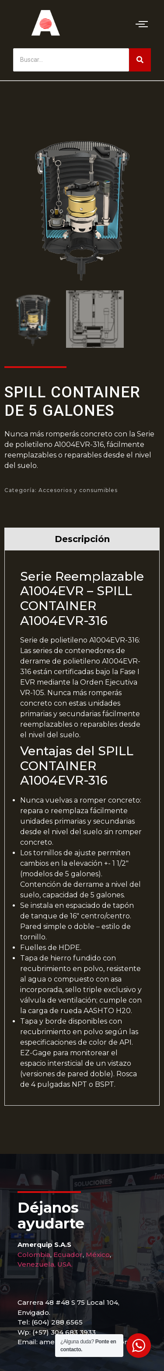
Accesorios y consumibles (78, 490)
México (98, 1254)
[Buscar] (71, 59)
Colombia (33, 1254)
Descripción (82, 539)
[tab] (82, 539)
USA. (65, 1264)
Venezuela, (36, 1264)
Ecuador (68, 1254)
